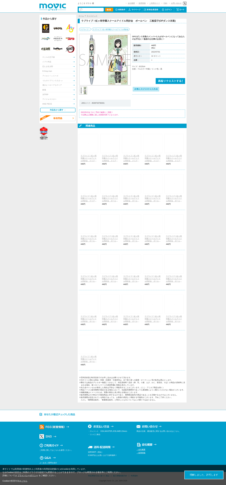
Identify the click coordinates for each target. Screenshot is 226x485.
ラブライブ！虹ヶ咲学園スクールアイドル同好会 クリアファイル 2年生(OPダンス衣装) (110, 161)
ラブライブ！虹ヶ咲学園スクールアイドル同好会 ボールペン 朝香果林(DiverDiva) (89, 321)
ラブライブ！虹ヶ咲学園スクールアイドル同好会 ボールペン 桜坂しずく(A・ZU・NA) (153, 281)
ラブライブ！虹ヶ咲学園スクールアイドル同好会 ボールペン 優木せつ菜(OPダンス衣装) (131, 241)
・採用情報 (141, 453)
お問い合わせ (176, 3)
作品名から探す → (58, 110)
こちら (24, 481)
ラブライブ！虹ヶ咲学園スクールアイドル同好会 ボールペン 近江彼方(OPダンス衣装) (110, 241)
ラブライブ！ (85, 29)
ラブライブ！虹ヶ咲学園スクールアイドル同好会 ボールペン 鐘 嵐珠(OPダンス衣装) (110, 281)
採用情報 (142, 3)
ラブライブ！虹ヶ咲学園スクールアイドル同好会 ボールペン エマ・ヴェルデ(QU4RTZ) (174, 321)
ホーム (81, 16)
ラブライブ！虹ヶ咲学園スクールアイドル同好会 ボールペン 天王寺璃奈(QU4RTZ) (89, 361)
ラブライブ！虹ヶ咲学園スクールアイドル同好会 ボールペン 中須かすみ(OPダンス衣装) (131, 201)
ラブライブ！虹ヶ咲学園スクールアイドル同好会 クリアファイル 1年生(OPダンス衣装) (89, 161)
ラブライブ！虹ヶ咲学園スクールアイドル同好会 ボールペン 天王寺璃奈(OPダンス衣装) (174, 241)
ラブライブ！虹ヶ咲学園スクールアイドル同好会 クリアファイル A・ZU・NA (153, 161)
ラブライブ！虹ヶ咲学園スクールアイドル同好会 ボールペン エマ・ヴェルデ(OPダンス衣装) (153, 241)
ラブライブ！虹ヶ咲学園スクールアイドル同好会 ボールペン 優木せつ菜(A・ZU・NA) (174, 281)
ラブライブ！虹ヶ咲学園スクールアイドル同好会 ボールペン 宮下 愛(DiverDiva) (110, 321)
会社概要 (131, 3)
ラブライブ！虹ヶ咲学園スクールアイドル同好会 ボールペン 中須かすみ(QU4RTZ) (131, 321)
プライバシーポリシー (28, 475)
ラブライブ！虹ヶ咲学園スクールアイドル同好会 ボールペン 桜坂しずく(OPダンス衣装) (153, 201)
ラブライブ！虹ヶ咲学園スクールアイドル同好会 (110, 29)
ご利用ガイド (154, 3)
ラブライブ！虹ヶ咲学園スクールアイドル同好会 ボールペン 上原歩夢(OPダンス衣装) (110, 201)
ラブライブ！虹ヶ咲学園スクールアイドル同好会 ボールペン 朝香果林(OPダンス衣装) (174, 201)
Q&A (165, 3)
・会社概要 (141, 450)
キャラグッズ (92, 16)
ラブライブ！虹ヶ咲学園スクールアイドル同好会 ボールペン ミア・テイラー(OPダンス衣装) (89, 281)
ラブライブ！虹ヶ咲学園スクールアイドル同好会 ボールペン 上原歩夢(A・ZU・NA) (131, 281)
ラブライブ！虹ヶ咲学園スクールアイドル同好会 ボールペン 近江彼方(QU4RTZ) (153, 321)
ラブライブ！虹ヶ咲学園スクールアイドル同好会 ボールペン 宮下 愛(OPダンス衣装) (89, 241)
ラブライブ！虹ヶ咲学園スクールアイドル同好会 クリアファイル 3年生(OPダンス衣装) (131, 161)
